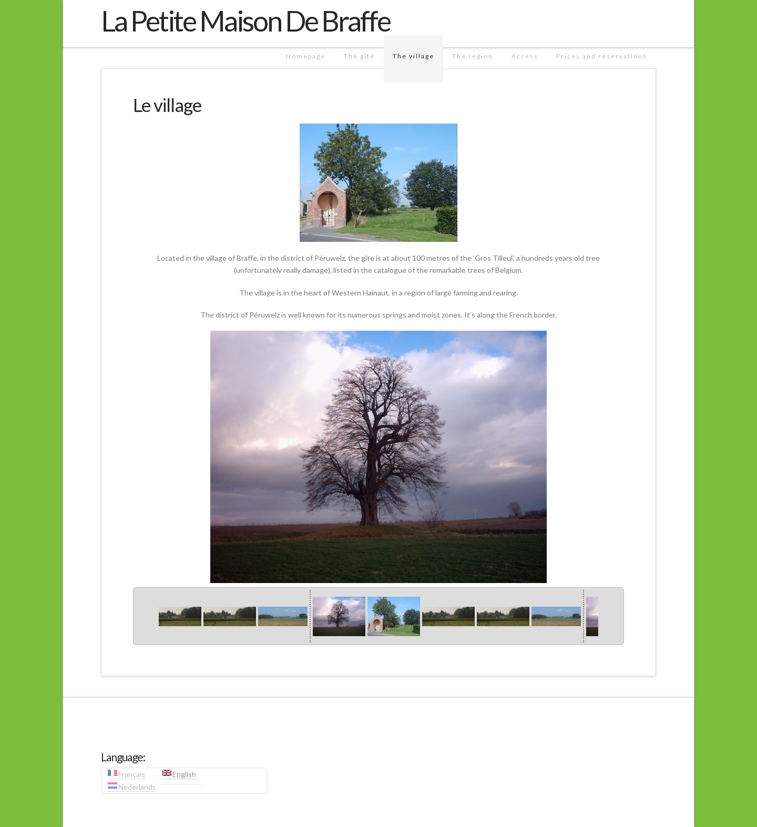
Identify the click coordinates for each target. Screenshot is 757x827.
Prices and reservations (601, 56)
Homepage (305, 56)
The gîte (359, 56)
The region (472, 56)
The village (413, 56)
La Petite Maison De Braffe (245, 21)
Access (525, 56)
